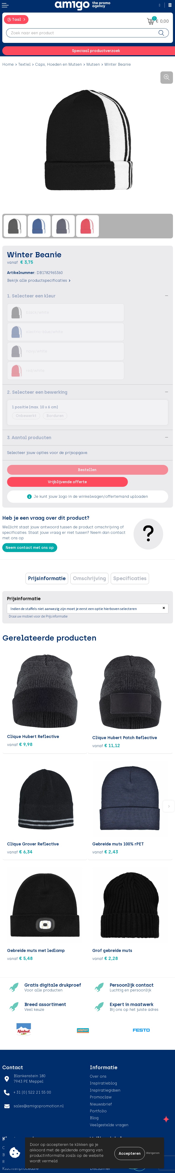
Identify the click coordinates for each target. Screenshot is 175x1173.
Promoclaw (101, 1057)
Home (8, 64)
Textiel (24, 64)
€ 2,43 (105, 812)
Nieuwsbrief (101, 1064)
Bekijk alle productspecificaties (38, 280)
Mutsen (93, 64)
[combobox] (80, 32)
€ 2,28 (105, 918)
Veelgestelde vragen (109, 1085)
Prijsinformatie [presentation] (47, 540)
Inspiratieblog (103, 1043)
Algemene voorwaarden (112, 1108)
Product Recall (16, 1136)
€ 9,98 (20, 706)
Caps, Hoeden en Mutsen (58, 64)
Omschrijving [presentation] (89, 540)
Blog (94, 1078)
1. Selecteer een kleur (31, 296)
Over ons (98, 1037)
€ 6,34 (20, 812)
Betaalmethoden (18, 1115)
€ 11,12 (106, 706)
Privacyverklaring (106, 1122)
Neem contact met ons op (30, 509)
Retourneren (13, 1122)
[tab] (47, 539)
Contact (10, 1108)
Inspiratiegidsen (105, 1050)
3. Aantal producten (29, 398)
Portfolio (98, 1071)
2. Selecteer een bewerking (37, 353)
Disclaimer (100, 1129)
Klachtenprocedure (20, 1129)
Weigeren (153, 1153)
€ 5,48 (20, 918)
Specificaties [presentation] (130, 540)
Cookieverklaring (106, 1115)
